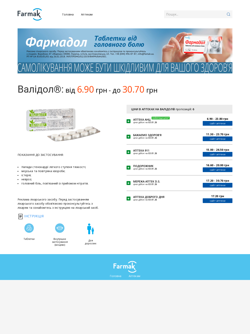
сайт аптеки (217, 123)
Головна (68, 14)
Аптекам (87, 14)
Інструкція (31, 216)
